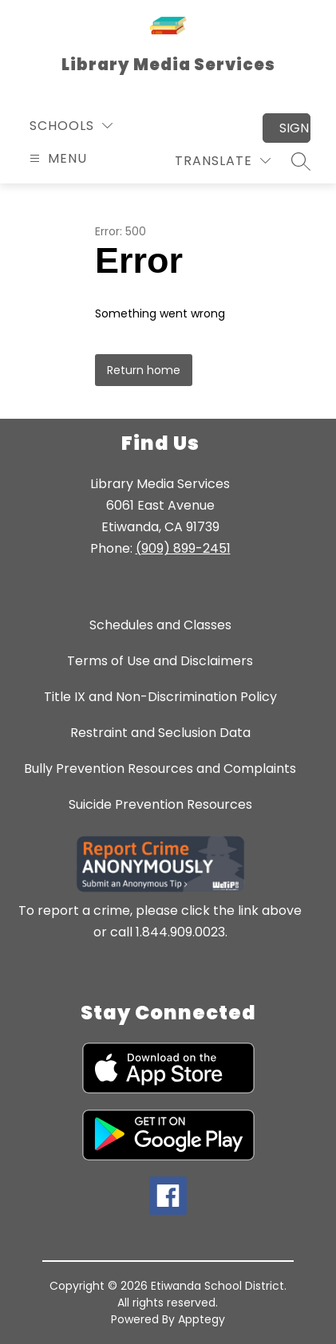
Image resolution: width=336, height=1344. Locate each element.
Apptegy (201, 1319)
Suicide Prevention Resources (160, 804)
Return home (143, 370)
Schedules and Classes (160, 625)
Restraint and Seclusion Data (160, 732)
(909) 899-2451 (183, 548)
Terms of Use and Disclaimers (160, 661)
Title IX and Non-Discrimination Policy (160, 697)
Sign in (294, 128)
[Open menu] (56, 158)
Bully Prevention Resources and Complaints (160, 768)
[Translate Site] (223, 161)
